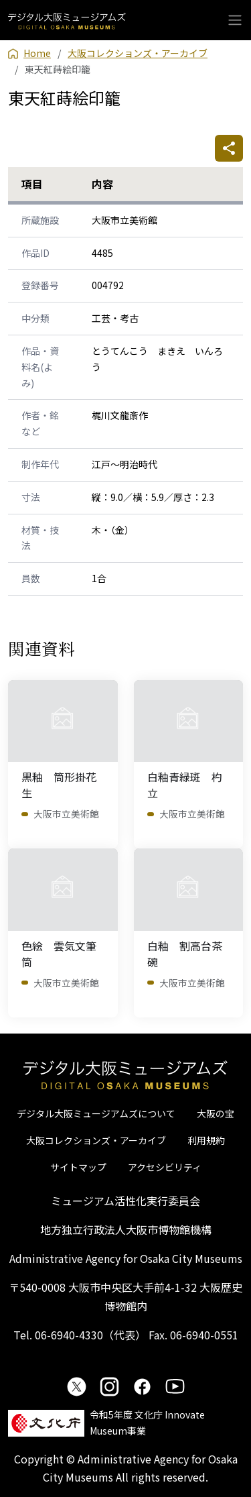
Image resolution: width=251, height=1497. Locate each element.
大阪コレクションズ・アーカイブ (96, 1140)
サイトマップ (78, 1167)
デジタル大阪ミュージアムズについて (96, 1113)
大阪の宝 (215, 1113)
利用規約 (206, 1140)
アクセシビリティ (164, 1167)
